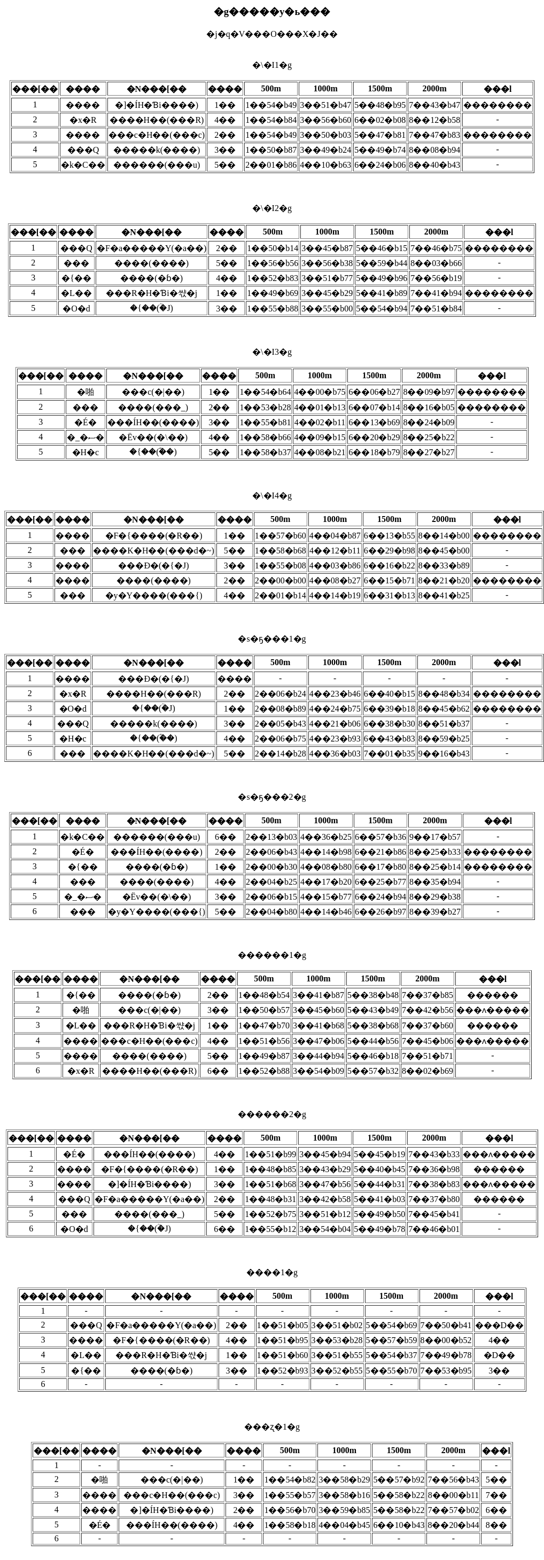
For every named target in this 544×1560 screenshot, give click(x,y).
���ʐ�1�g (272, 1484)
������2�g (272, 1173)
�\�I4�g (272, 547)
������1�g (272, 1014)
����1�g (272, 1330)
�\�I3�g (272, 404)
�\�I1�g (272, 116)
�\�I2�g (272, 260)
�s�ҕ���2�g (272, 856)
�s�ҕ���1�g (272, 698)
